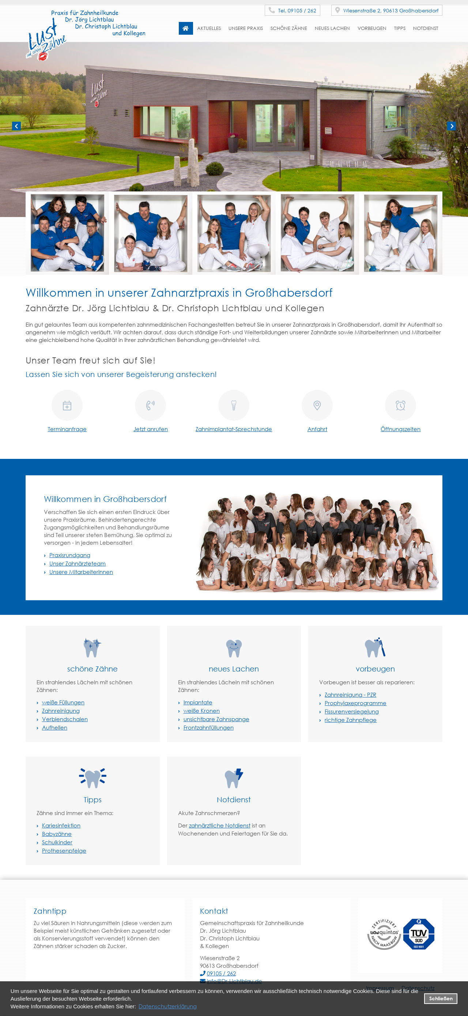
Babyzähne (57, 833)
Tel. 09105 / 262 (292, 10)
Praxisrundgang (69, 555)
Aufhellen (54, 727)
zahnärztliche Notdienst (219, 825)
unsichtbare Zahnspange (216, 719)
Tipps (399, 28)
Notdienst (425, 28)
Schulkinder (57, 842)
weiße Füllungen (63, 702)
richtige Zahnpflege (351, 719)
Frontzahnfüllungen (209, 727)
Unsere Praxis (246, 28)
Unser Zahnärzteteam (77, 563)
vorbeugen (372, 28)
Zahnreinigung (61, 710)
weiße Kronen (202, 710)
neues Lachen (332, 28)
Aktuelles (209, 28)
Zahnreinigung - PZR (350, 694)
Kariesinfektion (61, 825)
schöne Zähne (289, 28)
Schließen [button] (441, 998)
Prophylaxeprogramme (355, 703)
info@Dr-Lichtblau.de (234, 981)
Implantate (198, 702)
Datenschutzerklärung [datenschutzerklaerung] (168, 1006)
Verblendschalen (65, 719)
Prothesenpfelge (64, 850)
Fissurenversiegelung (352, 711)
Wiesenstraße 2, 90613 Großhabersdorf (386, 10)
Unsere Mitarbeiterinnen (81, 571)
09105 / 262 (221, 973)
